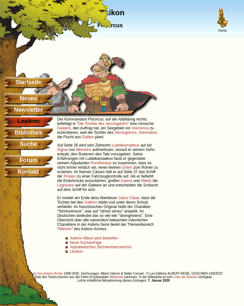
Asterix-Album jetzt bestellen (94, 238)
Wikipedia (116, 277)
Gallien (88, 137)
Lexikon (76, 251)
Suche (28, 144)
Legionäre (65, 185)
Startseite (28, 82)
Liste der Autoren (185, 277)
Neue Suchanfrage (86, 242)
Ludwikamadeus (125, 145)
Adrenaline (148, 132)
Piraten (70, 176)
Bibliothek (28, 132)
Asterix (126, 181)
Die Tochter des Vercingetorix (103, 123)
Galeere (64, 128)
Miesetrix (83, 149)
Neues (28, 98)
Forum (28, 160)
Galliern (90, 202)
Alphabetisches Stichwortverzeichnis (101, 247)
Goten (127, 167)
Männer (64, 229)
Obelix (146, 181)
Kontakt (28, 171)
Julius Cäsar (129, 198)
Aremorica (140, 128)
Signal (62, 149)
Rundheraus (101, 163)
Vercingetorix (126, 132)
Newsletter (28, 110)
